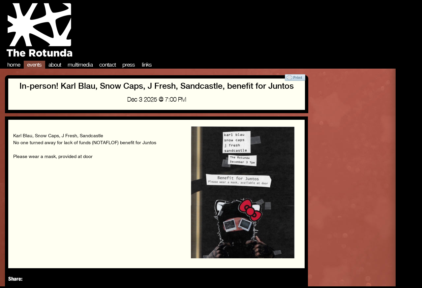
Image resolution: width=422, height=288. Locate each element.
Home (13, 64)
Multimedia (80, 64)
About (54, 64)
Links (147, 64)
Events (34, 64)
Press (128, 64)
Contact (107, 64)
